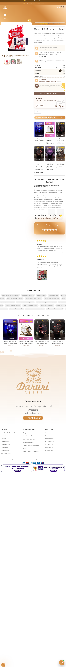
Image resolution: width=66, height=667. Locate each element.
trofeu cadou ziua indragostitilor (23, 303)
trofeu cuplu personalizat (49, 307)
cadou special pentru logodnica (36, 300)
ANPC (24, 449)
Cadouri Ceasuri (5, 443)
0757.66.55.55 (33, 419)
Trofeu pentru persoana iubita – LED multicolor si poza (39, 141)
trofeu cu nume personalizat (33, 307)
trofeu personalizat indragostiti (52, 310)
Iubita (43, 81)
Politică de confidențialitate (30, 452)
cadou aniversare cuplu (25, 297)
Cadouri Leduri (5, 440)
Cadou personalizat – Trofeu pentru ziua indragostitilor (50, 142)
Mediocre (46, 231)
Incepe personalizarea (49, 93)
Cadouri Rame (4, 449)
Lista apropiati (49, 437)
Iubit (40, 81)
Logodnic (48, 81)
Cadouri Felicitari (5, 446)
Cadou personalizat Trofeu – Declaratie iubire (60, 167)
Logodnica (53, 81)
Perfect (55, 231)
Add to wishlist (40, 174)
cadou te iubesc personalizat (54, 300)
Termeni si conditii (28, 443)
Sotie (60, 81)
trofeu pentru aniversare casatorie (32, 310)
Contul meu (48, 434)
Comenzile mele (49, 440)
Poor (43, 231)
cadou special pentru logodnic (17, 300)
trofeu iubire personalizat (14, 310)
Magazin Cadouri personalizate (9, 434)
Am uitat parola (49, 452)
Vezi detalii (42, 56)
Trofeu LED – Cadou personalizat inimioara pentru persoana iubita (39, 168)
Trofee (63, 65)
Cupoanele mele (49, 443)
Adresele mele (49, 446)
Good (52, 231)
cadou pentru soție (51, 297)
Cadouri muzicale (5, 452)
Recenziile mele (49, 449)
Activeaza (40, 105)
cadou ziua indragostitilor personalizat (44, 303)
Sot (57, 81)
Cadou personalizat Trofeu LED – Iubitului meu (60, 141)
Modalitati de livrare (28, 437)
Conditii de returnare (28, 440)
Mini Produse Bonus (6, 455)
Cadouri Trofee (5, 437)
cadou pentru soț (38, 297)
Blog (24, 434)
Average (49, 231)
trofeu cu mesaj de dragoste (15, 307)
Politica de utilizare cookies (30, 446)
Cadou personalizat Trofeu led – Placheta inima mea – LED (50, 168)
